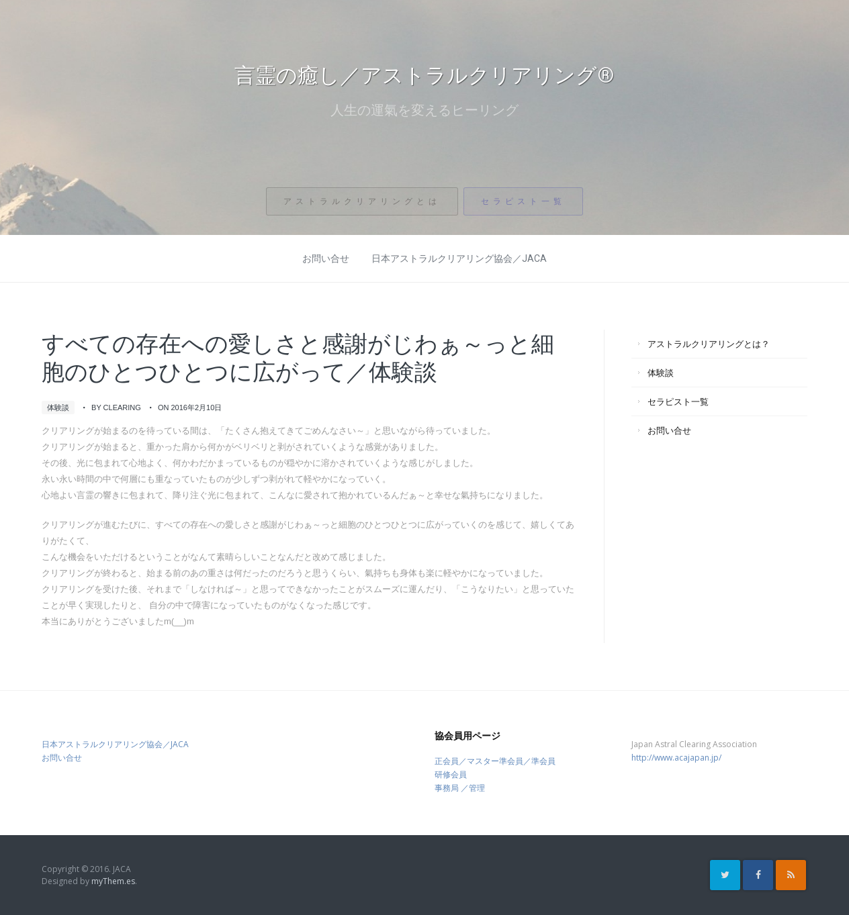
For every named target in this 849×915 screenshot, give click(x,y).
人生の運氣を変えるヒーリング (424, 112)
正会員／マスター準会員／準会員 (495, 761)
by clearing (116, 407)
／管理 (473, 787)
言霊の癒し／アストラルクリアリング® (424, 75)
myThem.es (113, 881)
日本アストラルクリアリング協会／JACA (459, 258)
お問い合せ (325, 258)
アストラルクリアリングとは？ (708, 344)
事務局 (447, 787)
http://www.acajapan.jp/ (676, 757)
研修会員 (451, 774)
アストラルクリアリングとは (361, 207)
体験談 (58, 407)
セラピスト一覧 (524, 207)
